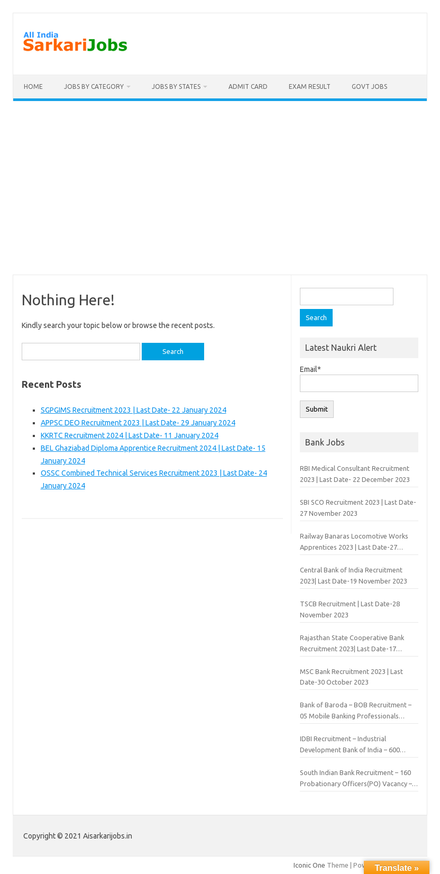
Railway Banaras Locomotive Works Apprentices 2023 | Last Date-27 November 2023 (354, 542)
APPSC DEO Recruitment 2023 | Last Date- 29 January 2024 (138, 422)
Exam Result (310, 86)
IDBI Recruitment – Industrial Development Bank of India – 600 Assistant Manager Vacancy (350, 745)
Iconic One (309, 865)
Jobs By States (176, 86)
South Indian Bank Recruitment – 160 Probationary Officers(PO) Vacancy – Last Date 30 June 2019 (356, 779)
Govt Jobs (369, 86)
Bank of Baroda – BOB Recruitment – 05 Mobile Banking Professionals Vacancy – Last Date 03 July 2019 (355, 711)
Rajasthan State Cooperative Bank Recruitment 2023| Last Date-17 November (352, 644)
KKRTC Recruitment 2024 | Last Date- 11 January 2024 (129, 435)
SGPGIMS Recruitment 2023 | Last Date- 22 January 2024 (133, 410)
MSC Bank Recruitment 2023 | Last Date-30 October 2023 (351, 677)
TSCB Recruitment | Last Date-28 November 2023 (350, 609)
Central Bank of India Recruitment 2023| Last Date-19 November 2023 (353, 575)
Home (33, 86)
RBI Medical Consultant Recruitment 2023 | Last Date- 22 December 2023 (355, 474)
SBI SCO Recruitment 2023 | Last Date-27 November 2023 (358, 507)
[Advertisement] (220, 188)
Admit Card (248, 86)
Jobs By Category (94, 86)
